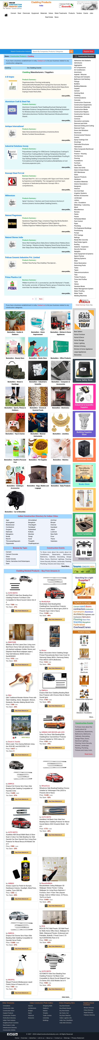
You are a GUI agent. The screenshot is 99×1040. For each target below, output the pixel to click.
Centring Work (79, 93)
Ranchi (8, 539)
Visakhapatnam (33, 543)
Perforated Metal (80, 219)
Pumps (76, 233)
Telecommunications (81, 272)
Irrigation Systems (80, 193)
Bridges (30, 1010)
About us (49, 1038)
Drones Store (84, 559)
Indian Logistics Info (66, 1018)
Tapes (76, 270)
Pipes (76, 223)
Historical (31, 1015)
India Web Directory (66, 1023)
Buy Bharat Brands (65, 1008)
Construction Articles (9, 1030)
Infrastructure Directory (10, 1027)
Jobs (91, 13)
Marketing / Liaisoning (82, 205)
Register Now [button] (88, 51)
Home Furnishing (84, 534)
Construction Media (81, 109)
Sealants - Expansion (81, 247)
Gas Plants (78, 165)
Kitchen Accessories (81, 196)
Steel (19, 13)
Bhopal (53, 522)
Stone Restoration (80, 263)
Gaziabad (54, 527)
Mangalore (9, 534)
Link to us (41, 1038)
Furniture (77, 163)
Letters (76, 200)
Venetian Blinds (79, 286)
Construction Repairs (81, 112)
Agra (7, 520)
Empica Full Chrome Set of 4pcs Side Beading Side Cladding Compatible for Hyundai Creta (19, 788)
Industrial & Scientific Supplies (84, 406)
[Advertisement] (49, 34)
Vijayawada (10, 543)
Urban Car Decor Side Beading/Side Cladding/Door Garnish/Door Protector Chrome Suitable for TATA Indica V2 (53, 737)
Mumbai (31, 534)
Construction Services (81, 114)
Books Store (84, 484)
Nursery (77, 212)
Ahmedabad (32, 520)
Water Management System (83, 289)
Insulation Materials (81, 182)
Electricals (77, 133)
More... (91, 717)
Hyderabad (32, 529)
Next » (41, 299)
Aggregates (78, 65)
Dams (30, 1013)
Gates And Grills (79, 168)
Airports (30, 1006)
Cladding (8, 68)
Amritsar (54, 520)
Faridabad (31, 527)
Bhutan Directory (89, 1007)
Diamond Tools (79, 128)
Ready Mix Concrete (81, 240)
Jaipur (53, 529)
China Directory (88, 1010)
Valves (51, 13)
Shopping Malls (47, 1006)
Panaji (30, 536)
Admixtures (78, 63)
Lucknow (54, 532)
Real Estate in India (9, 1025)
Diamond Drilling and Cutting (84, 126)
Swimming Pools (80, 265)
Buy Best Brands (65, 1006)
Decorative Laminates (81, 121)
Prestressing (78, 230)
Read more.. (89, 754)
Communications (80, 98)
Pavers (76, 216)
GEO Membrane (79, 172)
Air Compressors (80, 67)
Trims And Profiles (80, 279)
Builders (77, 84)
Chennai (53, 525)
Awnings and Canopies (82, 77)
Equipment (35, 13)
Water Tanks (78, 293)
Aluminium (78, 72)
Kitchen (84, 645)
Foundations (78, 161)
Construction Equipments (83, 105)
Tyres (76, 282)
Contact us (58, 1038)
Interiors (77, 189)
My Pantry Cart (64, 1013)
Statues (45, 1010)
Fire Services (78, 156)
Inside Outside (11, 559)
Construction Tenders (9, 1015)
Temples (45, 1013)
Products (72, 13)
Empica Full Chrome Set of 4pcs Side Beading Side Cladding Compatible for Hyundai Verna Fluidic (19, 938)
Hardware (77, 179)
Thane (53, 539)
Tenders (79, 13)
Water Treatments (61, 13)
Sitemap (67, 1038)
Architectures (32, 1008)
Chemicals (26, 13)
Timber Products (80, 277)
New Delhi (54, 534)
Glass (8, 557)
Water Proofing (79, 291)
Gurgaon (9, 529)
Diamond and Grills (80, 123)
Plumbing (77, 226)
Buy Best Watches (65, 1015)
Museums (31, 1018)
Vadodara (54, 541)
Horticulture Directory (9, 1018)
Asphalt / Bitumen (80, 74)
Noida (8, 536)
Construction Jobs (8, 1008)
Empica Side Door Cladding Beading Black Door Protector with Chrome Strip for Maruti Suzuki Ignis (55, 695)
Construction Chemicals (82, 102)
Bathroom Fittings (84, 659)
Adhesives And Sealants (82, 60)
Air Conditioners (79, 70)
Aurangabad (10, 522)
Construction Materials (82, 107)
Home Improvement (84, 509)
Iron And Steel (79, 191)
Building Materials (80, 86)
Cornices (77, 119)
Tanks (76, 268)
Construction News (8, 1010)
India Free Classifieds (66, 1020)
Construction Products (18, 56)
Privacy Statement (78, 1038)
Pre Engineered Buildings (82, 228)
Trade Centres (47, 1015)
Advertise (32, 1038)
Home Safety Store (84, 380)
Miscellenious (79, 209)
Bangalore (31, 522)
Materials (43, 13)
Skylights (77, 251)
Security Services (80, 249)
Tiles (75, 275)
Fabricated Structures (81, 144)
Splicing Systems (80, 258)
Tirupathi (31, 541)
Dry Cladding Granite (34, 68)
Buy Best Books (64, 1010)
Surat (30, 539)
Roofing (76, 244)
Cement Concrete (12, 554)
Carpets (77, 88)
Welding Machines (80, 296)
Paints (76, 214)
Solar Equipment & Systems (83, 254)
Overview (24, 1038)
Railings (77, 237)
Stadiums (45, 1008)
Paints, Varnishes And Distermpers (18, 561)
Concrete (77, 100)
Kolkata (30, 532)
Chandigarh (32, 525)
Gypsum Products (80, 177)
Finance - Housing (80, 154)
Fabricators (78, 147)
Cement (13, 13)
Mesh (76, 207)
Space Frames (79, 256)
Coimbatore (10, 527)
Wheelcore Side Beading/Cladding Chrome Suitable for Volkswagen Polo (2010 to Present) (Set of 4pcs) (54, 790)
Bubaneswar (10, 525)
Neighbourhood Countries (10, 1023)
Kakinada (9, 532)
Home (7, 56)
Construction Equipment (84, 699)
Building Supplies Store (84, 433)
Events (86, 13)
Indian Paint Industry (9, 1020)
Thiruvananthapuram (13, 541)
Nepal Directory (88, 1012)
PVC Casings (78, 235)
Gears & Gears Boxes (81, 170)
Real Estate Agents (80, 242)
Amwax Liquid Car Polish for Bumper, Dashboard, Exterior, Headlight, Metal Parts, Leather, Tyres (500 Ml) (21, 888)
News (57, 17)
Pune (52, 536)
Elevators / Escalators (84, 713)
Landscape (78, 198)
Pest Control (78, 221)
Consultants (78, 116)
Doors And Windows (81, 130)
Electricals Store (84, 459)
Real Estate (49, 17)
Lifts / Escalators (80, 202)
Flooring (77, 158)
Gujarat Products (8, 1013)
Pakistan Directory (89, 1015)
